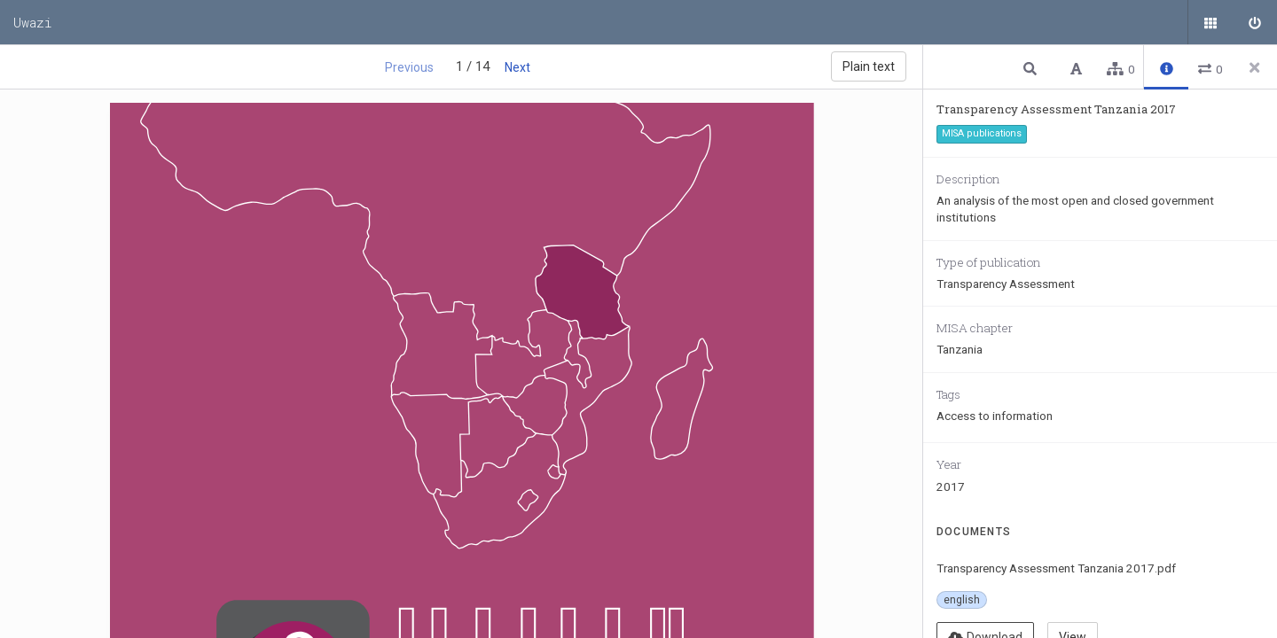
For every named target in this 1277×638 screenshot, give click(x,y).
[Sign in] (1255, 22)
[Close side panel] (1255, 67)
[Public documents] (1210, 22)
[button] (1032, 67)
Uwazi (32, 22)
